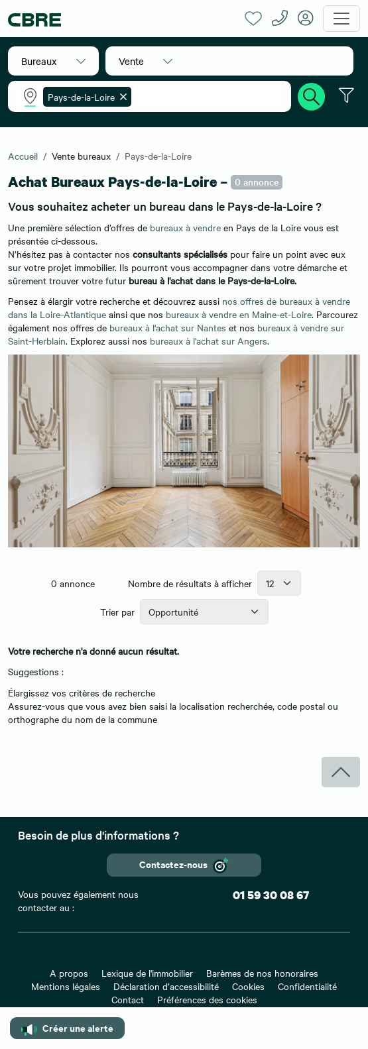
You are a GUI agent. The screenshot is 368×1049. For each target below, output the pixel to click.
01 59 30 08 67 (271, 895)
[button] (53, 61)
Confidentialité (307, 986)
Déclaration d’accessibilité (166, 986)
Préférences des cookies (207, 999)
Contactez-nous (184, 865)
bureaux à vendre (185, 227)
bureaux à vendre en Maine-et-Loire (239, 314)
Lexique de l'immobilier (147, 972)
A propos (69, 972)
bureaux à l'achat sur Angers (208, 340)
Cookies (248, 986)
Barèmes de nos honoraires (262, 972)
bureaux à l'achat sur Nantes (167, 327)
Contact (127, 999)
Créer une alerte (67, 1028)
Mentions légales (65, 986)
